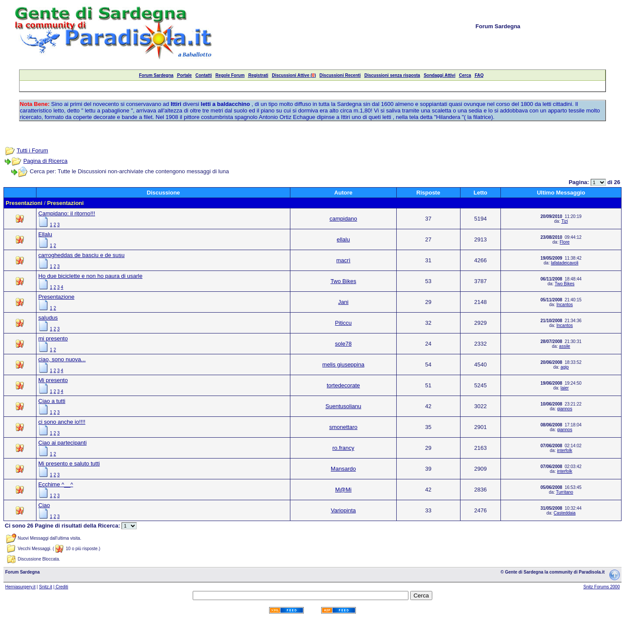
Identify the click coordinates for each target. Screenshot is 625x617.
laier (564, 388)
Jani (343, 302)
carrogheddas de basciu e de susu (81, 255)
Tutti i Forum (32, 150)
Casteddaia (565, 513)
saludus (48, 317)
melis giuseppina (343, 364)
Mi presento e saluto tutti (69, 463)
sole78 (343, 343)
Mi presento (53, 380)
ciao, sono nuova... (62, 359)
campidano (343, 218)
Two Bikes (343, 281)
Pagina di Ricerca (45, 161)
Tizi (564, 221)
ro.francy (343, 448)
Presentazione (56, 297)
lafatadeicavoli (564, 263)
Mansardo (343, 468)
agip (564, 367)
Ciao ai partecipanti (62, 442)
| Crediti (60, 586)
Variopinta (343, 510)
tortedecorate (343, 385)
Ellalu (45, 234)
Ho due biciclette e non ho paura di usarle (90, 276)
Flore (564, 242)
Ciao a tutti (51, 401)
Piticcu (343, 323)
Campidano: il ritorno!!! (66, 213)
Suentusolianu (343, 406)
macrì (343, 260)
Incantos (564, 304)
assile (564, 346)
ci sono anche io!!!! (61, 422)
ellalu (343, 239)
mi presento (53, 338)
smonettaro (343, 427)
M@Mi (343, 489)
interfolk (564, 450)
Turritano (564, 492)
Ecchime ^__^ (55, 484)
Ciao (44, 505)
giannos (564, 408)
